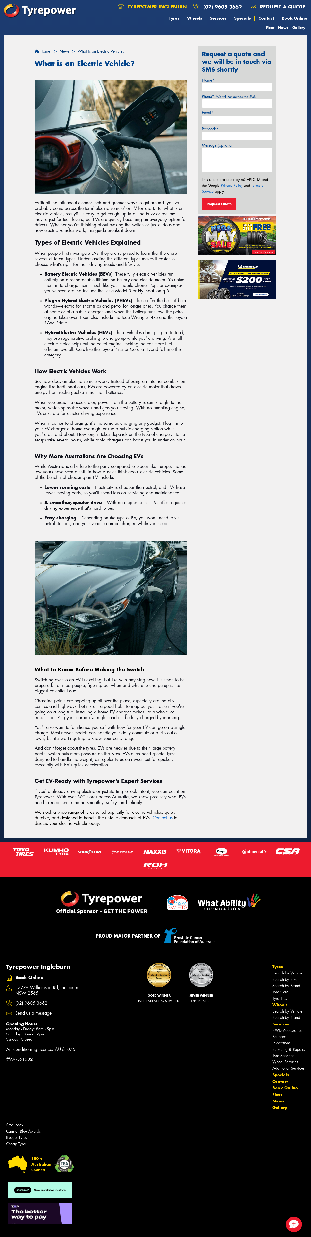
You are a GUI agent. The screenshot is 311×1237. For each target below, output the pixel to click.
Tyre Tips (279, 998)
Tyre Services (283, 1055)
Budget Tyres (16, 1137)
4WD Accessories (287, 1030)
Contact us (163, 818)
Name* (208, 80)
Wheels (194, 18)
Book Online (294, 18)
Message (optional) (218, 145)
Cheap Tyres (16, 1143)
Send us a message (33, 1013)
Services (218, 18)
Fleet (270, 27)
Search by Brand (286, 985)
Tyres (174, 18)
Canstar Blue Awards (23, 1131)
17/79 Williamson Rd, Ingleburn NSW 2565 (46, 990)
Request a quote (278, 7)
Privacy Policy (231, 185)
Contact (266, 18)
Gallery (298, 27)
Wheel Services (285, 1062)
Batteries (279, 1036)
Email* (207, 112)
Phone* (229, 96)
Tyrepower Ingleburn (152, 7)
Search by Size (284, 979)
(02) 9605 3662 (222, 7)
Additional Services (288, 1068)
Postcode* (210, 129)
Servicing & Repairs (288, 1049)
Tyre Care (280, 992)
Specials (242, 18)
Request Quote (219, 204)
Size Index (14, 1124)
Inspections (281, 1043)
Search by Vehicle (287, 973)
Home (42, 51)
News (283, 27)
